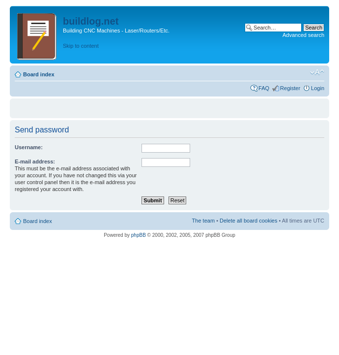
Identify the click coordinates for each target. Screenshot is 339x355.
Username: (29, 147)
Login (317, 88)
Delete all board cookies (248, 221)
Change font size (317, 72)
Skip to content (81, 46)
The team (203, 221)
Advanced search (303, 35)
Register (290, 88)
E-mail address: (35, 161)
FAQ (263, 88)
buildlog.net (90, 21)
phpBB (138, 235)
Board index (39, 74)
